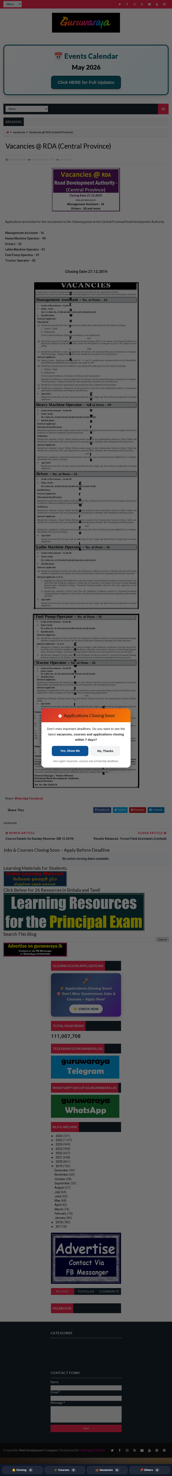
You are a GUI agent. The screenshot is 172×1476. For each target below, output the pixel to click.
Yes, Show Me (70, 750)
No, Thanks (105, 751)
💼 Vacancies (107, 1470)
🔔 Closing (22, 1470)
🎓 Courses (65, 1470)
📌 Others (149, 1470)
